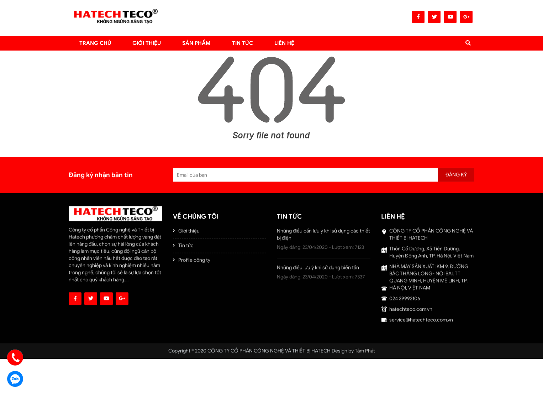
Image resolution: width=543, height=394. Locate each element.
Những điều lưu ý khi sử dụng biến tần (318, 270)
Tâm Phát (365, 353)
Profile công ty (194, 262)
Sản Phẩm (196, 43)
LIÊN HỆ (284, 43)
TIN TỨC (242, 43)
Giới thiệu (146, 43)
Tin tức (186, 248)
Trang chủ (95, 43)
